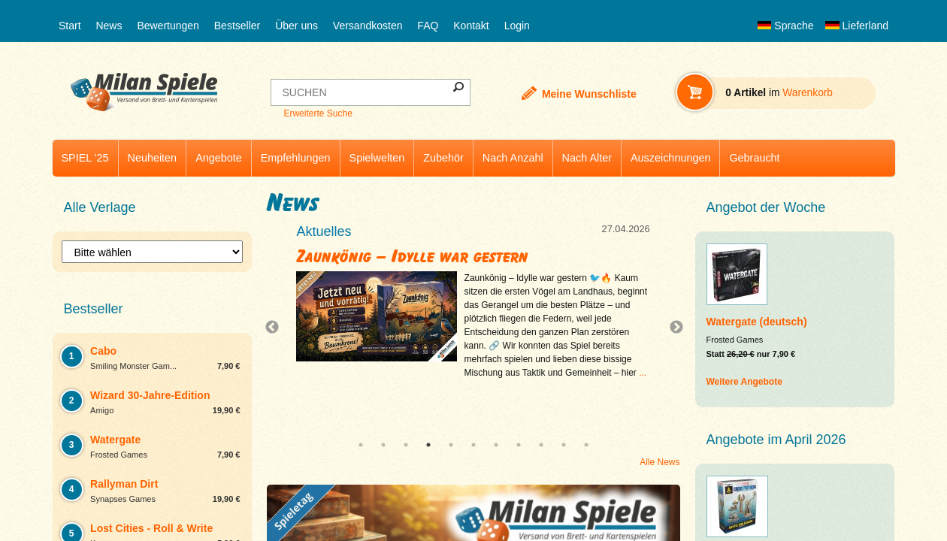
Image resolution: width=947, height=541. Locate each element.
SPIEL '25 (85, 158)
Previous (275, 327)
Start (70, 26)
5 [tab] (450, 444)
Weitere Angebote (744, 381)
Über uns (296, 26)
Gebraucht (754, 158)
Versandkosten (368, 26)
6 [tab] (473, 444)
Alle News (659, 462)
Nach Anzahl (513, 158)
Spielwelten (377, 158)
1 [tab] (360, 444)
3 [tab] (405, 444)
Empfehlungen (296, 158)
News (108, 26)
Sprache (785, 26)
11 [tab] (586, 444)
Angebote (218, 158)
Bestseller (237, 26)
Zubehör (443, 158)
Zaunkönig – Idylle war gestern (412, 256)
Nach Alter (587, 158)
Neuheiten (152, 158)
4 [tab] (428, 444)
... (642, 372)
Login (517, 26)
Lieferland (856, 26)
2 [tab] (383, 444)
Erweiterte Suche (317, 113)
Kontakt (471, 26)
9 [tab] (541, 444)
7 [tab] (496, 444)
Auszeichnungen (670, 158)
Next (670, 327)
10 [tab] (563, 444)
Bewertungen (168, 26)
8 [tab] (518, 444)
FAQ (427, 26)
